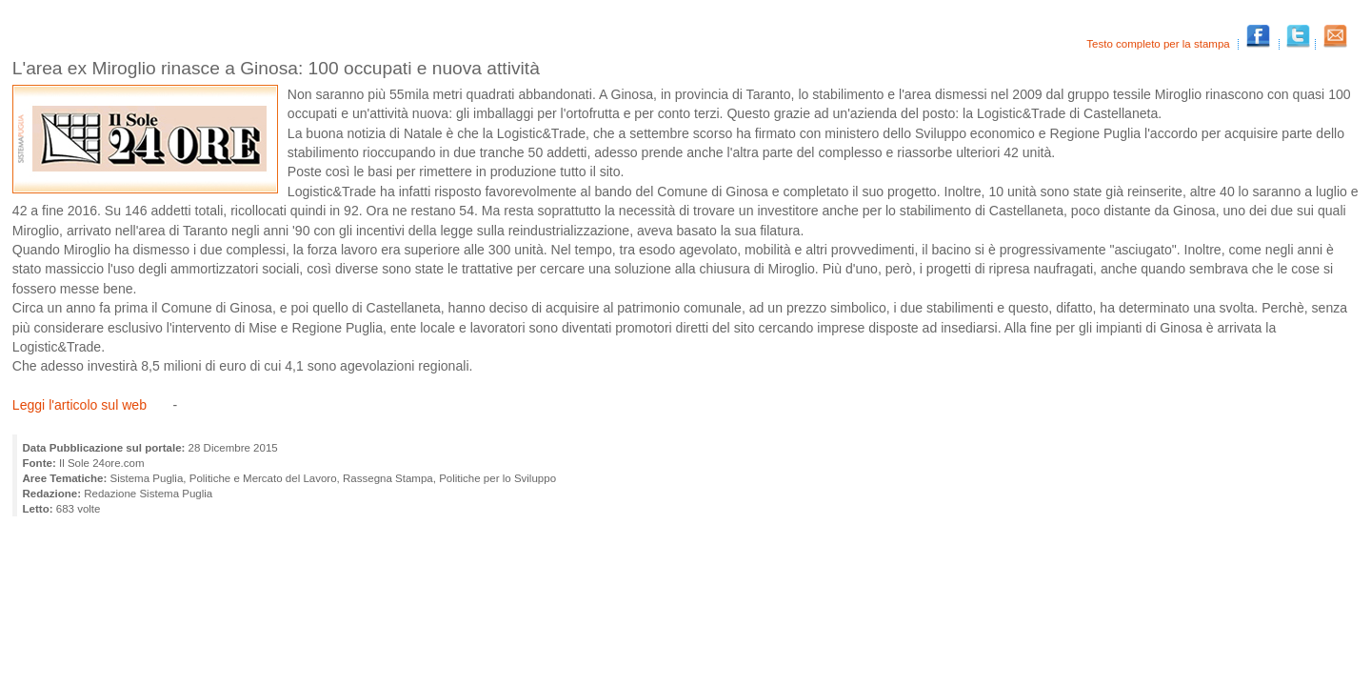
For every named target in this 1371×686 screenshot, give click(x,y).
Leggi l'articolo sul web (79, 405)
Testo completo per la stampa (1159, 44)
